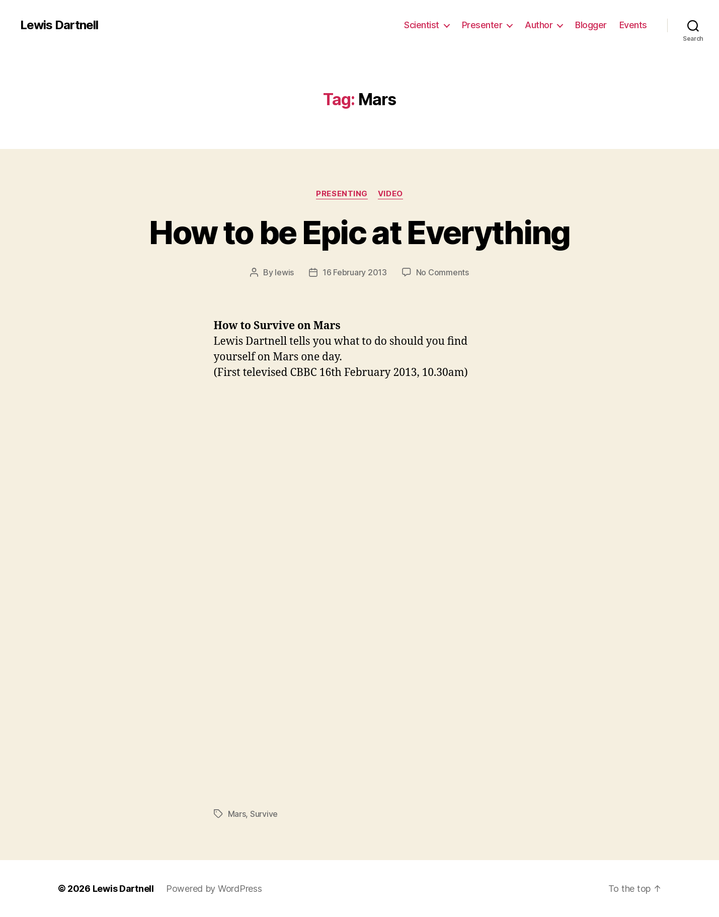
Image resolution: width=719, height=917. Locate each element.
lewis (284, 272)
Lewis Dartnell (59, 25)
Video (390, 193)
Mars (237, 814)
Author (538, 25)
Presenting (342, 193)
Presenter (482, 25)
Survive (264, 814)
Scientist (421, 25)
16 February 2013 (355, 272)
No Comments (442, 272)
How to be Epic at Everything (359, 232)
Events (633, 25)
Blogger (591, 25)
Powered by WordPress (214, 888)
